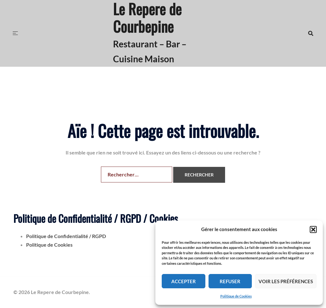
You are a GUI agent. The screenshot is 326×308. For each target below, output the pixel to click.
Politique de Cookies (236, 296)
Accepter (183, 281)
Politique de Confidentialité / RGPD (66, 236)
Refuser (230, 281)
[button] (313, 229)
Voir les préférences (286, 281)
